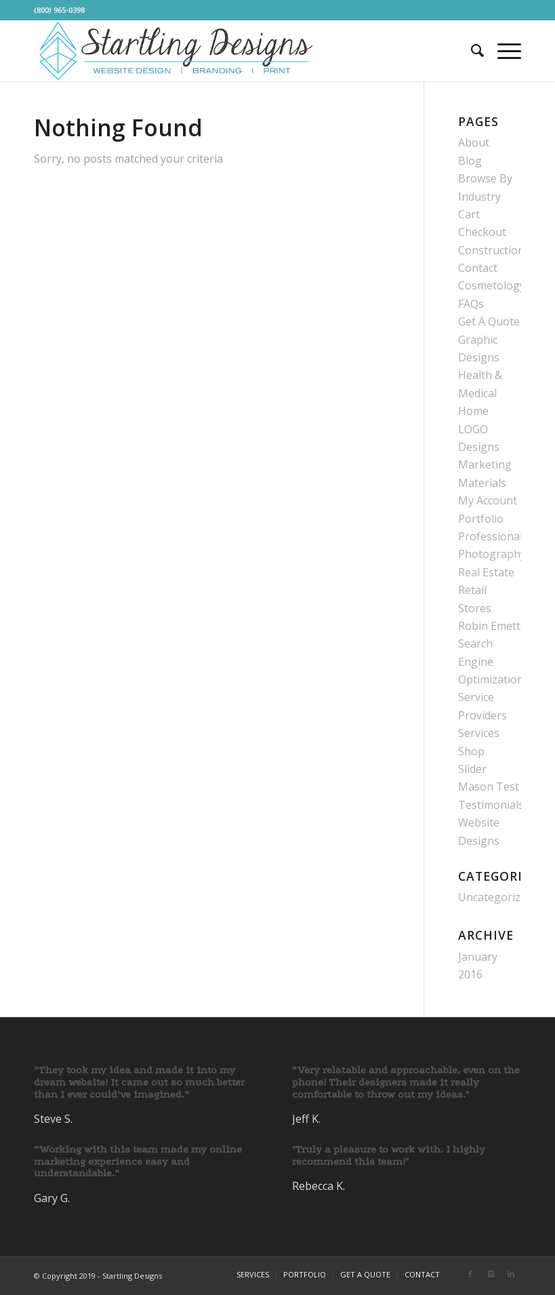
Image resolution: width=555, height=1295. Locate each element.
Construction (491, 250)
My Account (487, 500)
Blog (470, 160)
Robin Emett (489, 625)
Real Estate (486, 572)
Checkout (482, 231)
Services (478, 732)
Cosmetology (491, 285)
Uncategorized (495, 897)
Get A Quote (489, 321)
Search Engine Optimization (491, 661)
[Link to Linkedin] (511, 1274)
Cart (469, 214)
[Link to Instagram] (490, 1274)
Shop (471, 751)
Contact (477, 267)
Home (473, 410)
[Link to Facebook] (470, 1274)
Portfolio (480, 518)
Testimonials (491, 804)
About (473, 142)
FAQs (471, 303)
